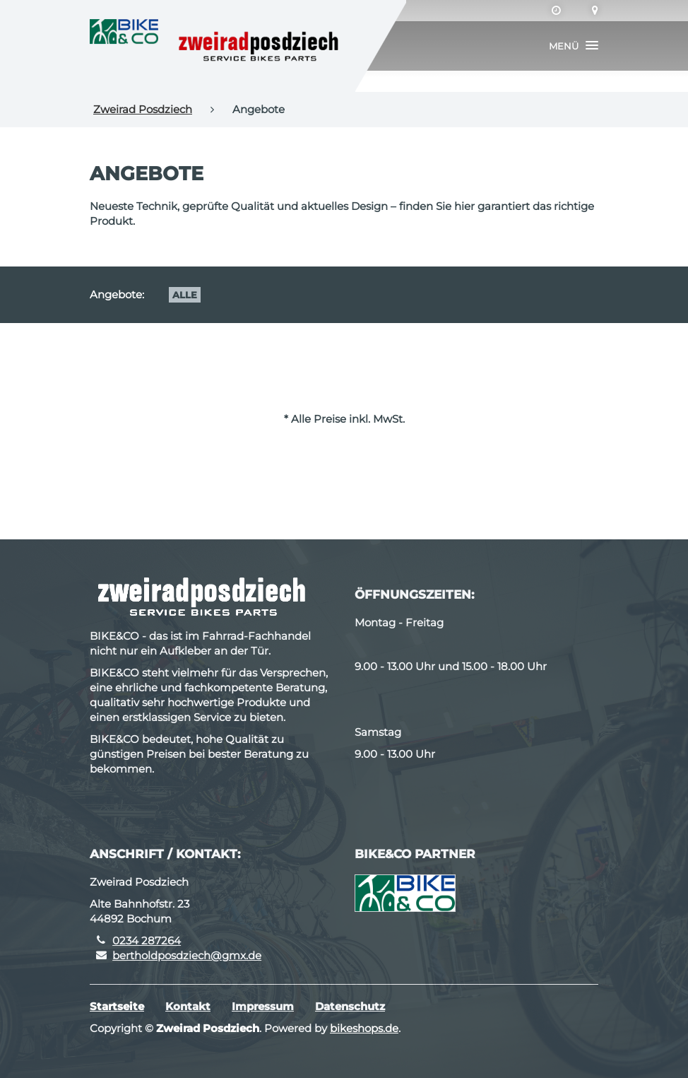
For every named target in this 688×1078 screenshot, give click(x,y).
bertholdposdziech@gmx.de (186, 955)
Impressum (263, 1006)
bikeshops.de (364, 1028)
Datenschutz (350, 1006)
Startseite (117, 1006)
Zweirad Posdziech (142, 109)
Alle (184, 294)
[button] (573, 46)
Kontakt (187, 1006)
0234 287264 (146, 940)
